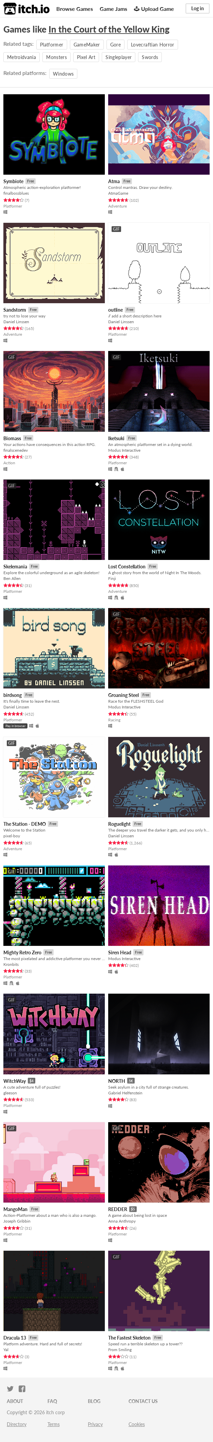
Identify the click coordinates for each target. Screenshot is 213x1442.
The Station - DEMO (24, 824)
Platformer (51, 44)
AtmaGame (118, 193)
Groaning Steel (123, 695)
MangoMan (15, 1209)
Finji (112, 578)
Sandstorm (14, 310)
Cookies (137, 1424)
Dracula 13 (14, 1338)
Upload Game (154, 8)
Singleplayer (118, 57)
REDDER (117, 1209)
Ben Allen (12, 578)
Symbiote (13, 181)
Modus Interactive (124, 450)
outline (115, 310)
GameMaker (87, 44)
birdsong (12, 695)
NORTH (116, 1081)
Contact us (143, 1401)
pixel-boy (11, 835)
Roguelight (119, 824)
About (15, 1401)
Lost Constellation (127, 566)
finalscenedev (15, 450)
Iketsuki (116, 438)
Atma (114, 181)
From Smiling (120, 1349)
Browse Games (74, 8)
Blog (94, 1401)
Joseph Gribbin (17, 1221)
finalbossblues (16, 193)
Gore (115, 44)
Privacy (95, 1424)
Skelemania (15, 566)
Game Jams (113, 8)
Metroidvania (21, 57)
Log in (197, 8)
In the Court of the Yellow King (109, 29)
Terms (53, 1424)
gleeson (10, 1092)
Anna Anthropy (122, 1221)
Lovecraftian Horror (152, 44)
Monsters (56, 57)
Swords (150, 57)
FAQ (52, 1401)
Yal (5, 1349)
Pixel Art (86, 57)
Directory (16, 1424)
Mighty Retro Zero (22, 952)
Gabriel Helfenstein (125, 1092)
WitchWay (14, 1081)
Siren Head (119, 952)
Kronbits (11, 964)
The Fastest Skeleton (129, 1338)
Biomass (12, 438)
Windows (63, 74)
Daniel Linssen (16, 321)
